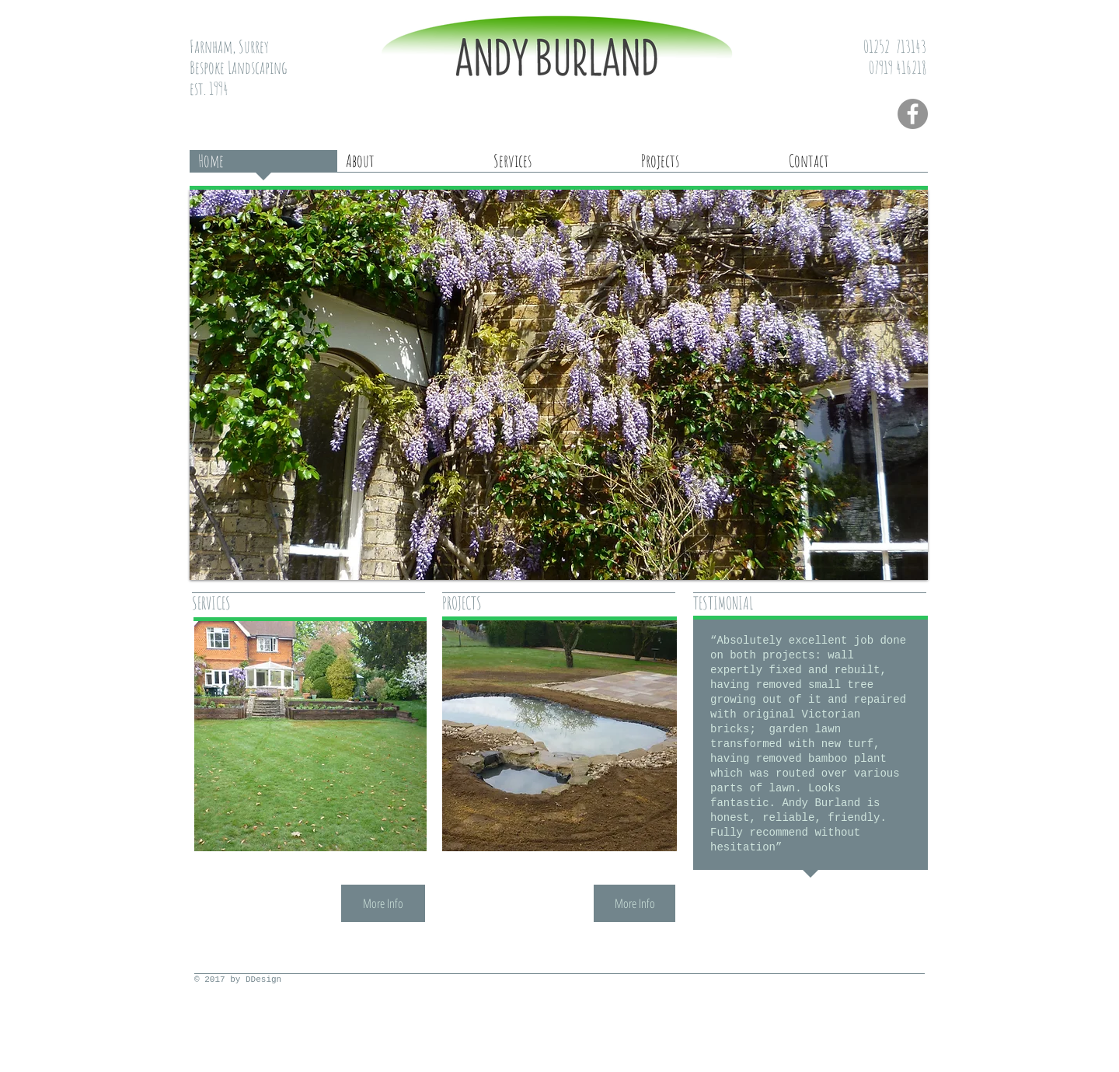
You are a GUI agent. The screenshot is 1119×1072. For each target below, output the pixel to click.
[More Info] (383, 903)
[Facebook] (913, 114)
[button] (559, 385)
